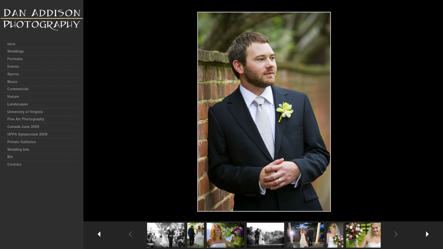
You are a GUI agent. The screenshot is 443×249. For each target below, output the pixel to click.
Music (12, 82)
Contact (14, 164)
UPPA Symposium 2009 (27, 134)
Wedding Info (18, 149)
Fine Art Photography (25, 119)
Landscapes (17, 104)
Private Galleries (21, 142)
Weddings (15, 51)
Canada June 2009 (23, 126)
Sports (13, 74)
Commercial (17, 89)
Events (13, 66)
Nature (13, 96)
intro (11, 44)
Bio (10, 157)
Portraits (15, 59)
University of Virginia (25, 112)
